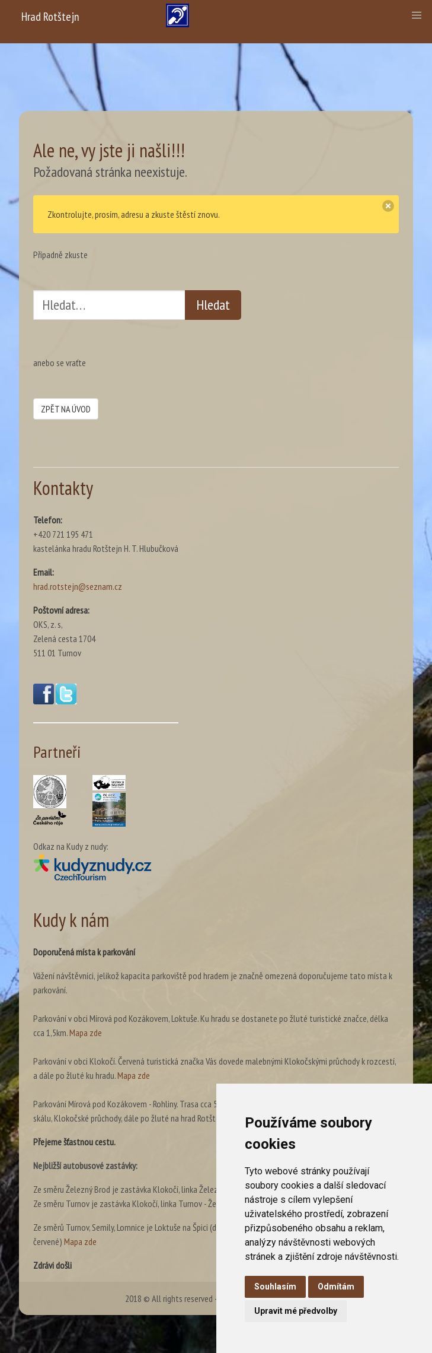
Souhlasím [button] (275, 1286)
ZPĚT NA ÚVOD (66, 409)
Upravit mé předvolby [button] (295, 1311)
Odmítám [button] (336, 1286)
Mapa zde (85, 1032)
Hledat (213, 305)
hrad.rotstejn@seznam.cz (77, 586)
